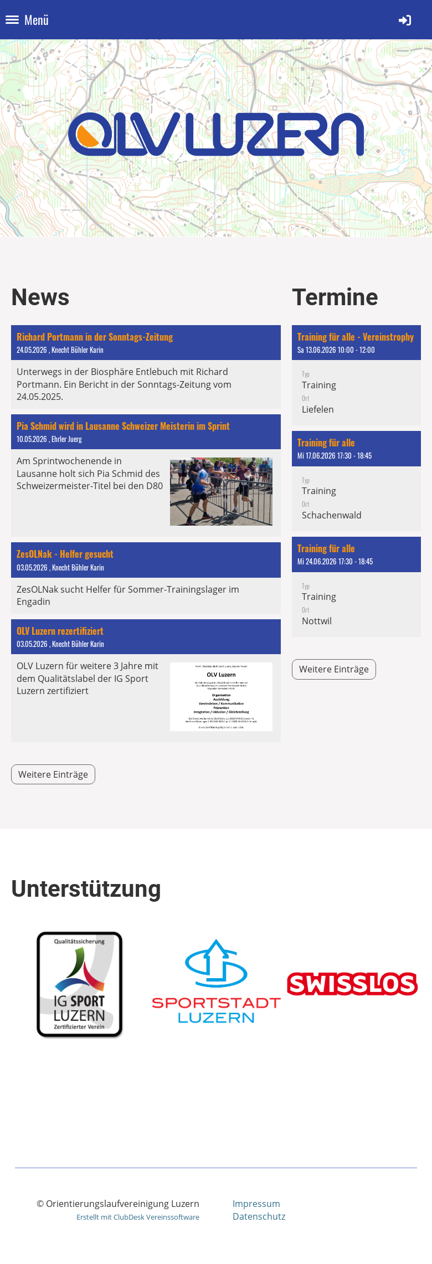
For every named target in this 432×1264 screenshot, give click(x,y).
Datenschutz (259, 1216)
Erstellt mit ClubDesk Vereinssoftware (137, 1217)
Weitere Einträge (53, 774)
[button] (356, 375)
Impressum (256, 1204)
